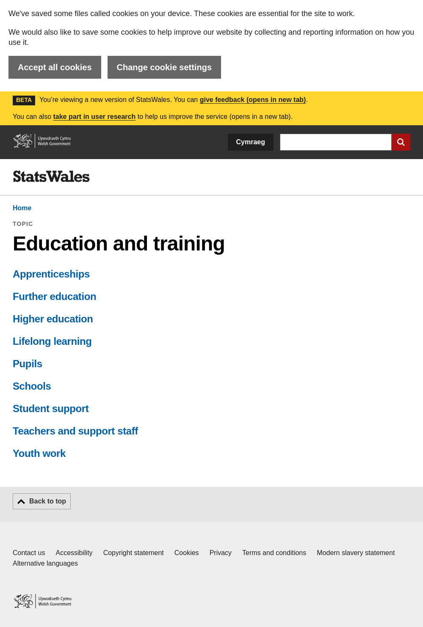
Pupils (27, 363)
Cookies (186, 552)
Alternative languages (45, 563)
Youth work (39, 453)
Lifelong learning (52, 341)
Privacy (221, 552)
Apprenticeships (51, 274)
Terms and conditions (274, 552)
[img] (51, 176)
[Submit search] (401, 142)
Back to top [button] (47, 501)
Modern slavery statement (356, 552)
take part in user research (94, 116)
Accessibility (73, 552)
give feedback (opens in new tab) (253, 99)
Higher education (53, 318)
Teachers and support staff (75, 431)
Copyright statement (133, 552)
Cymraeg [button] (250, 142)
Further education (54, 296)
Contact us (29, 552)
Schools (32, 386)
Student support (50, 408)
